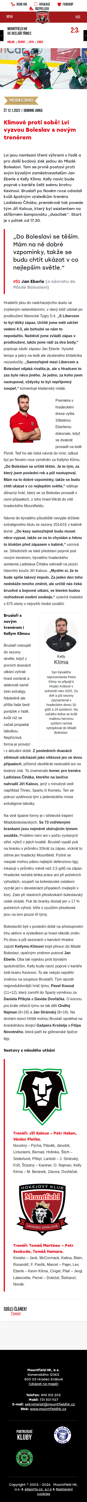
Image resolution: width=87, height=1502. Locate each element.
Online (11, 42)
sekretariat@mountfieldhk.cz (50, 1404)
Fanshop (65, 4)
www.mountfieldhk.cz (48, 1409)
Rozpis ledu (39, 8)
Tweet (16, 1313)
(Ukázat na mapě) (43, 1384)
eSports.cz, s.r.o (38, 1489)
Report (22, 42)
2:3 (75, 30)
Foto (31, 42)
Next (85, 35)
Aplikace (41, 4)
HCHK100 (19, 4)
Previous (1, 35)
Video (40, 42)
